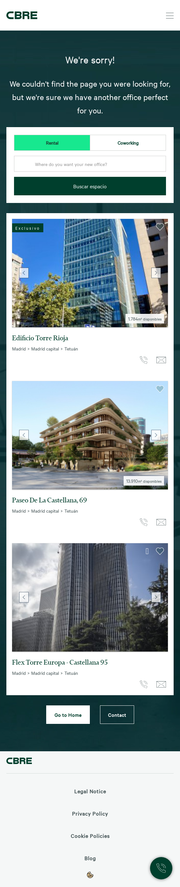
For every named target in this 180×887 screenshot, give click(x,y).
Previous (23, 273)
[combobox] (90, 165)
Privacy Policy (90, 813)
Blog (90, 858)
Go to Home (68, 714)
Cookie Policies (90, 835)
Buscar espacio (90, 186)
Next (156, 273)
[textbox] (90, 164)
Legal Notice (90, 791)
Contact (117, 714)
